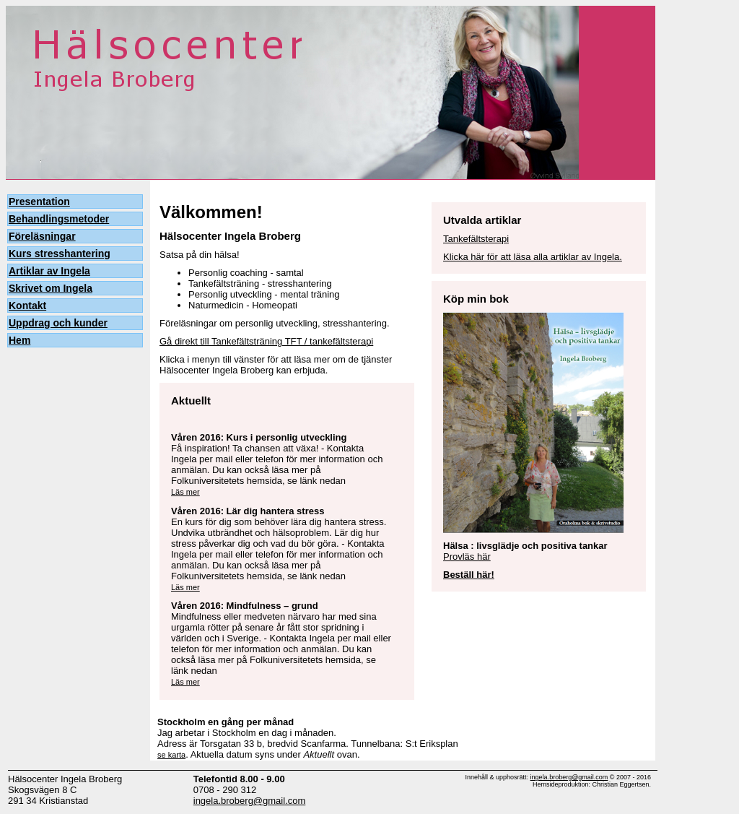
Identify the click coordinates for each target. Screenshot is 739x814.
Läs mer (185, 492)
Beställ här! (468, 574)
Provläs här (467, 556)
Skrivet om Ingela (50, 288)
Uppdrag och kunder (58, 323)
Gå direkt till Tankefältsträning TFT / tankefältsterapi (266, 341)
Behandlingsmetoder (59, 219)
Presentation (39, 201)
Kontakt (27, 305)
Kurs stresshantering (59, 253)
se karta (171, 754)
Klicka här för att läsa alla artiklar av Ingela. (532, 256)
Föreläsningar (42, 236)
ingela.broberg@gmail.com (249, 800)
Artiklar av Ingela (49, 271)
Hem (19, 340)
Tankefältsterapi (476, 238)
